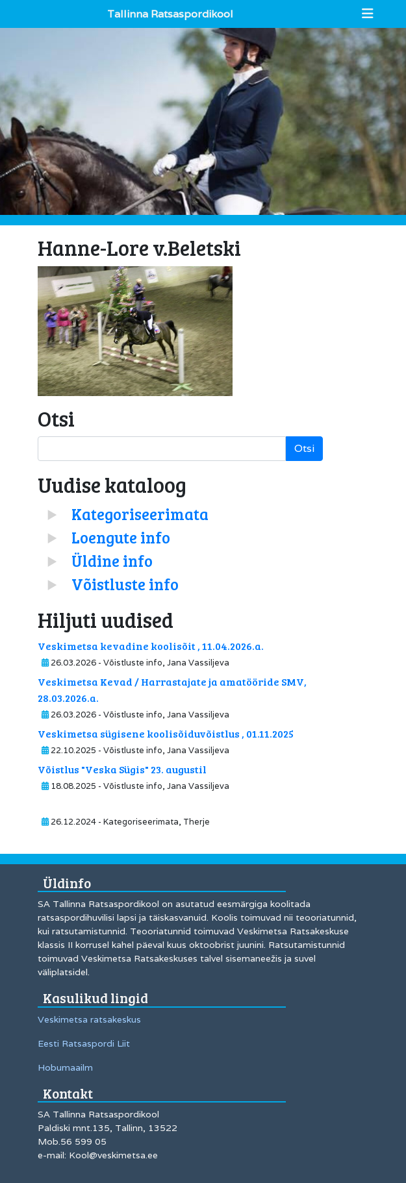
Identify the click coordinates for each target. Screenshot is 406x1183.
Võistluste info (125, 584)
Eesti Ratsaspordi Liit (84, 1043)
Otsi (304, 448)
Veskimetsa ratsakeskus (89, 1019)
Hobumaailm (65, 1067)
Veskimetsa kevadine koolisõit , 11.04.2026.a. (151, 646)
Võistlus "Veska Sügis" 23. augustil (122, 769)
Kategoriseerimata (140, 514)
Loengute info (120, 537)
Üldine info (112, 560)
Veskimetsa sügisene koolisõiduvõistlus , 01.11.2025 (166, 733)
